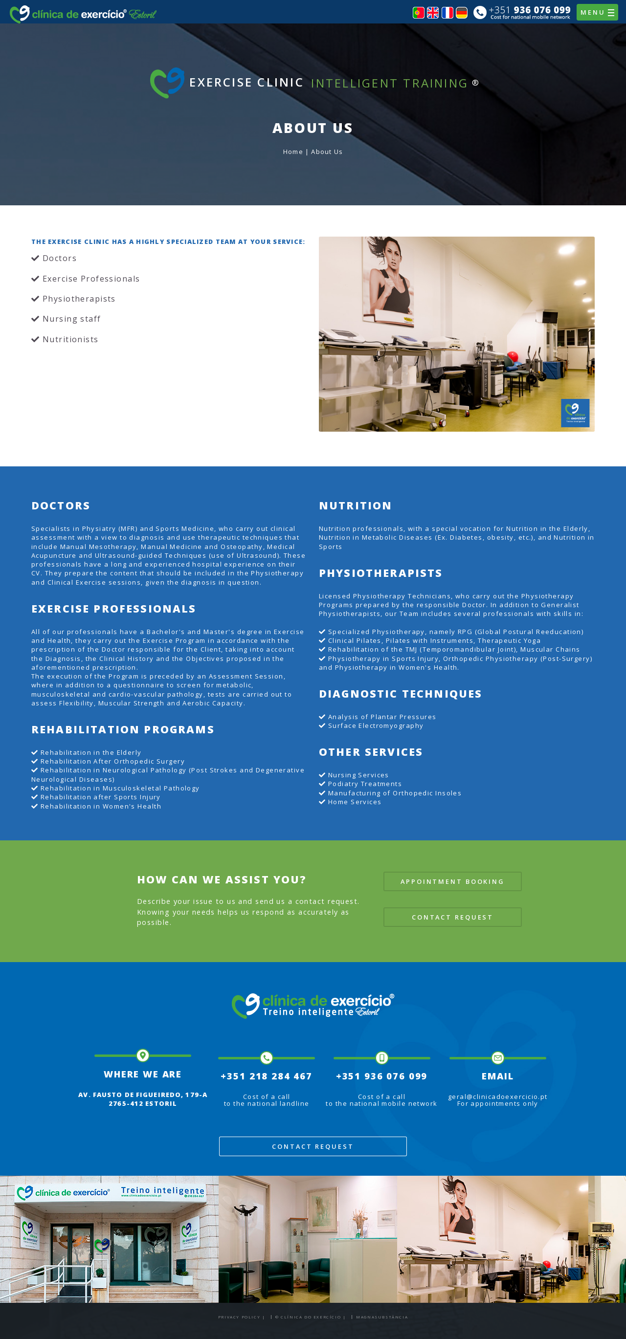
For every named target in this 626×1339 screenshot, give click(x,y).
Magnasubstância (382, 1316)
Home (293, 151)
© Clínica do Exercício (308, 1316)
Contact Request (452, 917)
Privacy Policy (239, 1316)
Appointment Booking (453, 881)
